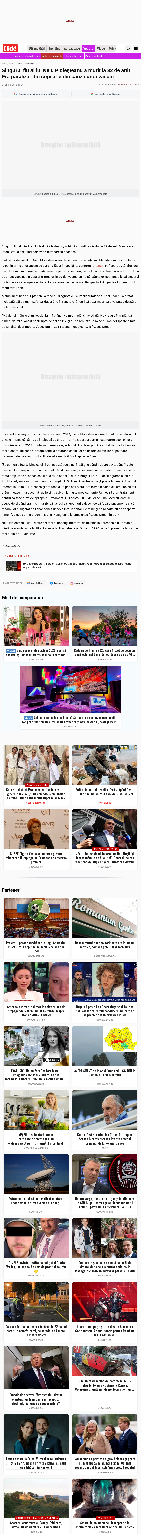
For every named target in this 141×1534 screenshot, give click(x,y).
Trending (54, 48)
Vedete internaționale (27, 56)
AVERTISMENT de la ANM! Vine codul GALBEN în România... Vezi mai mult (104, 1073)
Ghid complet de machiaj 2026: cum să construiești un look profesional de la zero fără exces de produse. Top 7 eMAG (36, 653)
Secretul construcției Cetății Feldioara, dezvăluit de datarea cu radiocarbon (36, 1525)
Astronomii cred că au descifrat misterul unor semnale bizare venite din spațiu (36, 1201)
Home (4, 63)
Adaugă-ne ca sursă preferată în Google (35, 94)
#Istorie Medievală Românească (37, 1518)
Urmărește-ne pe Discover (105, 94)
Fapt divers (105, 803)
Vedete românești (52, 56)
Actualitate (72, 48)
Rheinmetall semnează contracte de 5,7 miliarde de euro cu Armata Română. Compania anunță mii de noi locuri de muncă (105, 1385)
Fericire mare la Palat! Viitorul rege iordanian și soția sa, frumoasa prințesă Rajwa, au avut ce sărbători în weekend (36, 1463)
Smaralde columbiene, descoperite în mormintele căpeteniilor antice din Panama (105, 1525)
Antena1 (97, 266)
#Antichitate (105, 1518)
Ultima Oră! (37, 48)
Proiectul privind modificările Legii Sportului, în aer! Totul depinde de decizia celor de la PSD (36, 947)
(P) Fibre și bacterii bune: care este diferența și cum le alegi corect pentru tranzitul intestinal (36, 1139)
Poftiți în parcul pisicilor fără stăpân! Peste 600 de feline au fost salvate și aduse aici (104, 792)
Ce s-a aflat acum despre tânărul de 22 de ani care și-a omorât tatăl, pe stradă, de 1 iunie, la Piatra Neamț (36, 1331)
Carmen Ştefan (13, 546)
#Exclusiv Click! (37, 785)
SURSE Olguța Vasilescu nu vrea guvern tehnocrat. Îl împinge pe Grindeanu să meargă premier (36, 858)
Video (101, 48)
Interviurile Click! (74, 56)
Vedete (88, 48)
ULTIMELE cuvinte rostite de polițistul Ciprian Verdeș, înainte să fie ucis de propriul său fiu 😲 (36, 1267)
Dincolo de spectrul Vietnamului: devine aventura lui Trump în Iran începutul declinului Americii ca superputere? (36, 1399)
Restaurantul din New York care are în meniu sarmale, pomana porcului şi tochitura (105, 945)
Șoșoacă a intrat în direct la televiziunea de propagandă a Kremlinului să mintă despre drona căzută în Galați (36, 1011)
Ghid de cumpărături (22, 598)
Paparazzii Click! (94, 56)
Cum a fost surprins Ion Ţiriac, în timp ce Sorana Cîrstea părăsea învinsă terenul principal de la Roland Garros (105, 1139)
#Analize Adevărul (105, 849)
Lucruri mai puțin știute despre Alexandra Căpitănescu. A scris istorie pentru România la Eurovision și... (104, 1331)
